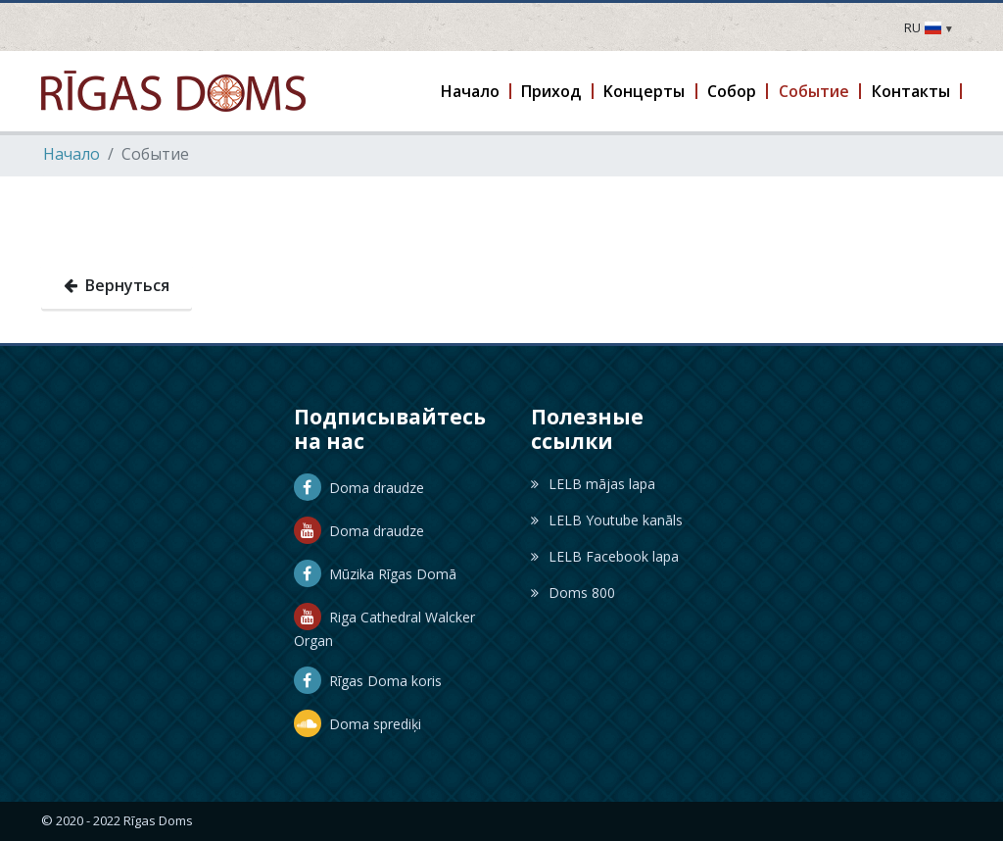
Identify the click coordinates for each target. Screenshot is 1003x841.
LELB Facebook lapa (605, 556)
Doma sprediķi (357, 724)
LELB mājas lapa (593, 483)
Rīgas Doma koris (368, 680)
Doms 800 (573, 592)
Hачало (71, 154)
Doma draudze (359, 487)
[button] (470, 91)
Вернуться (116, 285)
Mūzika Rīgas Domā (375, 574)
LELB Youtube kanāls (607, 520)
